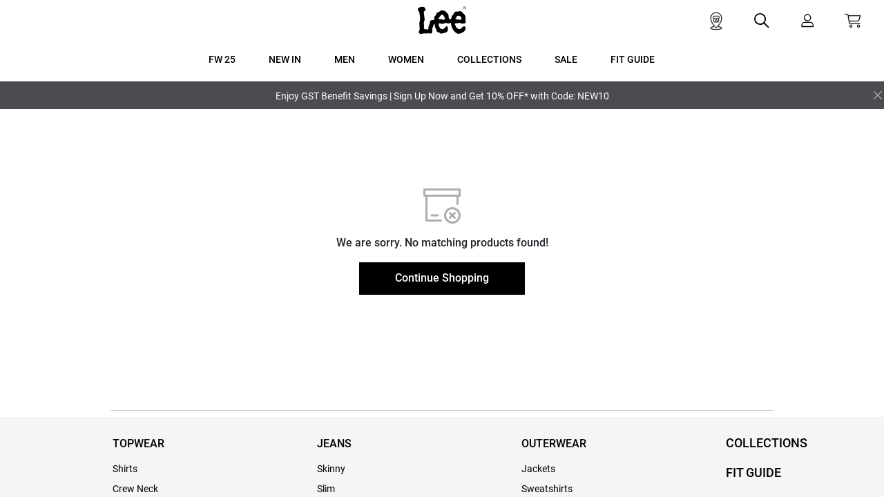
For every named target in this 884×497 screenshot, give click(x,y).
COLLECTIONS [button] (489, 59)
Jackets (538, 468)
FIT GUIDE (753, 472)
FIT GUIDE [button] (633, 59)
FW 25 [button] (222, 59)
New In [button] (285, 59)
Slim (326, 488)
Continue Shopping (442, 277)
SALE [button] (566, 59)
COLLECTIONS (766, 443)
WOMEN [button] (406, 59)
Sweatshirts (547, 488)
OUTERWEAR (553, 443)
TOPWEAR (138, 443)
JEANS (334, 443)
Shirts (125, 468)
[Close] (878, 95)
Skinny (331, 468)
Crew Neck (135, 488)
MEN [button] (344, 59)
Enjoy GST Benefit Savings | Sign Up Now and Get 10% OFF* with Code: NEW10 (442, 95)
